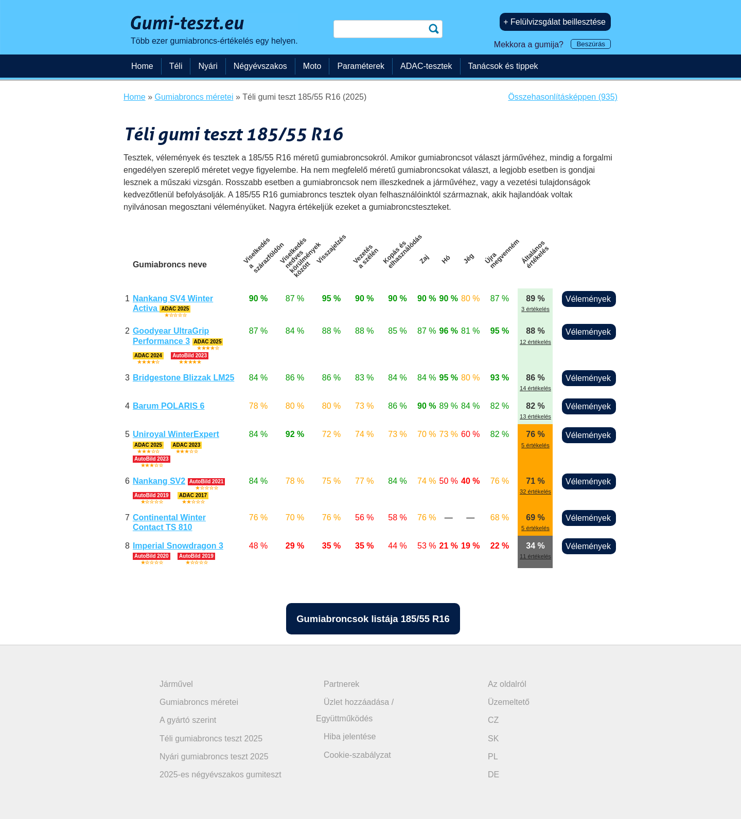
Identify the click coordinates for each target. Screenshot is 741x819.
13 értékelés (535, 416)
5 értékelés (535, 445)
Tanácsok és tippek (503, 66)
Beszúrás (590, 44)
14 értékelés (535, 388)
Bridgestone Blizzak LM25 (183, 377)
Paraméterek (360, 66)
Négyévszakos (260, 66)
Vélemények (588, 299)
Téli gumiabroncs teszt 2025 (211, 738)
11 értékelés (535, 556)
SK (493, 738)
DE (493, 774)
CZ (493, 720)
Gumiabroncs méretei (199, 702)
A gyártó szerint (188, 720)
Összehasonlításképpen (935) (562, 97)
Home (142, 66)
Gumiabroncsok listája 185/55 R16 (372, 618)
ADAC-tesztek (426, 66)
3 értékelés (535, 309)
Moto (312, 66)
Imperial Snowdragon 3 (178, 545)
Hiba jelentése (350, 736)
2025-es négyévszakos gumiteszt (220, 774)
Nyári (207, 66)
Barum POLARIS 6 (169, 406)
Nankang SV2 (159, 481)
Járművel (176, 684)
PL (493, 756)
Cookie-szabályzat (357, 755)
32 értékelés (535, 491)
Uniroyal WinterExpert (176, 434)
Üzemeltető (509, 702)
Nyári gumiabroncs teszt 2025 (214, 756)
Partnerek (341, 684)
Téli (176, 66)
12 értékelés (535, 342)
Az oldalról (507, 684)
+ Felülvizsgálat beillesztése (554, 21)
